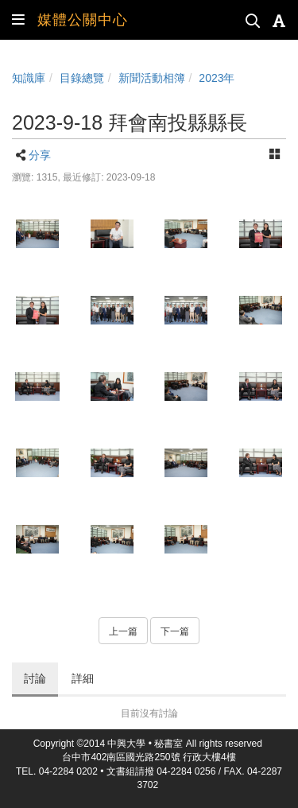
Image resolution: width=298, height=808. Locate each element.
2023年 (216, 78)
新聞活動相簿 (151, 78)
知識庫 (28, 78)
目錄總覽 (82, 78)
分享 (40, 155)
